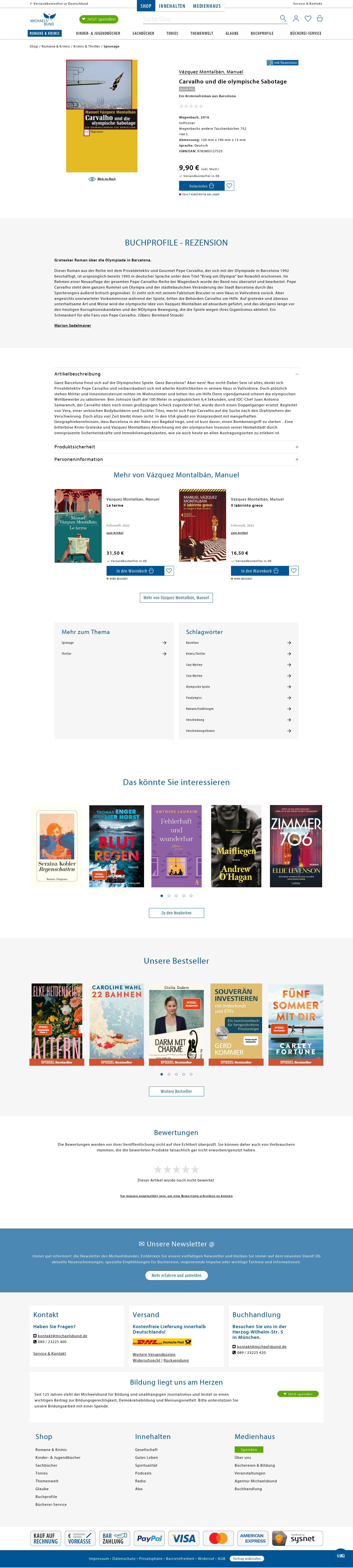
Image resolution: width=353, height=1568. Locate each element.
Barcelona (192, 643)
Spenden (249, 1450)
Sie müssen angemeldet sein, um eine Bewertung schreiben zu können (176, 1196)
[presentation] (56, 508)
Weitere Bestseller (176, 1091)
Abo (139, 1489)
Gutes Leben (146, 1457)
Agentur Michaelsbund (256, 1481)
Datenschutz (124, 1558)
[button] (161, 896)
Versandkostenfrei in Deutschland (61, 3)
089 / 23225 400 (52, 1342)
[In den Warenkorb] (201, 186)
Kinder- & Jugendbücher (98, 33)
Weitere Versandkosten (154, 1354)
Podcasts (143, 1473)
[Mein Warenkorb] (319, 18)
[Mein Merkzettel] (308, 19)
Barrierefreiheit (180, 1558)
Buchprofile (262, 33)
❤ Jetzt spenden (99, 19)
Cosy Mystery (194, 676)
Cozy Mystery (194, 665)
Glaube (232, 33)
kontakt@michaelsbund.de (62, 1336)
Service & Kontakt (307, 3)
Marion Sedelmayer (72, 325)
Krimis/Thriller (195, 654)
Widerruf (206, 1558)
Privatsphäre (151, 1558)
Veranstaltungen (250, 1473)
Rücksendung (176, 1360)
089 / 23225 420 (251, 1352)
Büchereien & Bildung (255, 1465)
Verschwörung (195, 720)
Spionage (68, 643)
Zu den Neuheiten (176, 913)
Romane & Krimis (45, 33)
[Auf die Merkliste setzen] (229, 186)
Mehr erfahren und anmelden (177, 1275)
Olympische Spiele (198, 687)
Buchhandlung (248, 1489)
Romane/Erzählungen (200, 709)
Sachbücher (143, 33)
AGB (222, 1558)
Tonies (172, 33)
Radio (140, 1481)
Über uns (243, 1457)
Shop (146, 6)
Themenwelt (202, 33)
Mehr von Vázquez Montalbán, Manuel (176, 597)
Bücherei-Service (306, 33)
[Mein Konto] (296, 18)
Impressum (99, 1558)
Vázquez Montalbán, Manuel (211, 72)
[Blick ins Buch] (102, 179)
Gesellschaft (146, 1450)
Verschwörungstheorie (200, 731)
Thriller (66, 654)
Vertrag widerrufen (247, 1558)
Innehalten (172, 6)
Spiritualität (146, 1465)
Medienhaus (207, 6)
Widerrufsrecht (146, 1360)
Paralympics (194, 698)
